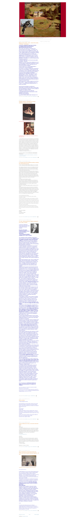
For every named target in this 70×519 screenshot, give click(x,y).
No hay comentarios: (33, 96)
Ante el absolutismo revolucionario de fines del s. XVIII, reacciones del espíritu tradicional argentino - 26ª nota (29, 453)
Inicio (29, 514)
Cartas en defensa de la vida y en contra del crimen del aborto (28, 424)
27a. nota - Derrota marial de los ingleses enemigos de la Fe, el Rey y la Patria (28, 222)
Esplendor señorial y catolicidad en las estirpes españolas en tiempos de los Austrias (27, 102)
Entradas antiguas (36, 514)
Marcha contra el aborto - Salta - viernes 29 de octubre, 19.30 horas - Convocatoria (28, 43)
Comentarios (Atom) (25, 516)
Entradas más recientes (22, 514)
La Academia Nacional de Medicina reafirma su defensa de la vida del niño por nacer (29, 163)
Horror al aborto (22, 400)
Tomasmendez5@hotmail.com (23, 434)
